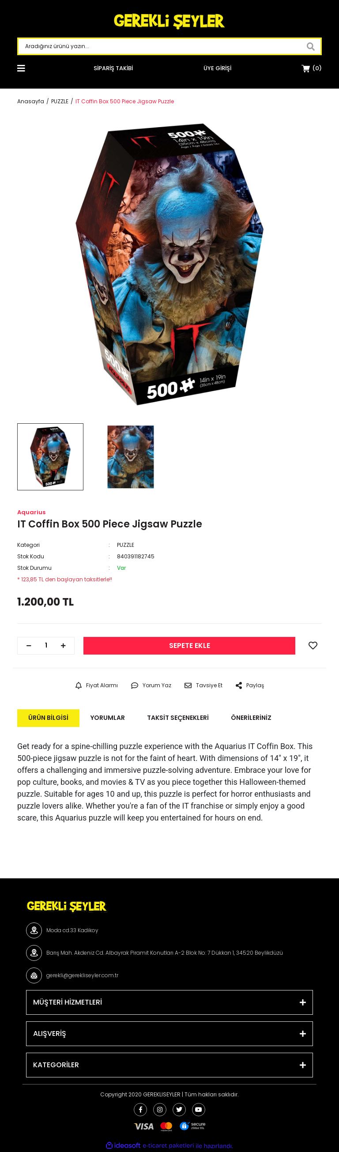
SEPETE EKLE (189, 645)
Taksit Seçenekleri (178, 717)
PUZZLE (125, 545)
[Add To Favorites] (313, 646)
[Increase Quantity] (63, 645)
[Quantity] (45, 645)
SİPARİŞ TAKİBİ (113, 68)
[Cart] (311, 68)
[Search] (169, 46)
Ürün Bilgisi (48, 717)
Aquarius (31, 512)
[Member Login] (217, 68)
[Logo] (169, 22)
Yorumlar (107, 717)
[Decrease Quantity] (28, 645)
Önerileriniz (251, 717)
